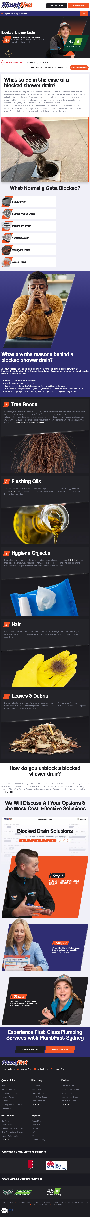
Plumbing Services (9, 1093)
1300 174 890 (7, 792)
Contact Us (6, 1108)
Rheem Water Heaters (10, 1136)
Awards (4, 1100)
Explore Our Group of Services (14, 13)
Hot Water (5, 1121)
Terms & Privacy (38, 1139)
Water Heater (6, 1124)
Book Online (78, 5)
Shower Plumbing (38, 1093)
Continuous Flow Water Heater (14, 1128)
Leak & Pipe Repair (39, 1097)
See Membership (79, 67)
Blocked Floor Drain (69, 1097)
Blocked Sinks (67, 1093)
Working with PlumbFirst (11, 1104)
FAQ (33, 1132)
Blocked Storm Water (70, 1089)
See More (35, 1104)
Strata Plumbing (38, 1100)
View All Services (12, 62)
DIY (32, 1136)
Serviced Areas (7, 1097)
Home (3, 1085)
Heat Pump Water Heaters (12, 1132)
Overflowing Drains (69, 1100)
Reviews (34, 1128)
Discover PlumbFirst (9, 1089)
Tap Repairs (36, 1085)
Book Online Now (60, 1049)
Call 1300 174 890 (57, 5)
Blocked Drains (67, 1085)
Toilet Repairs (37, 1089)
